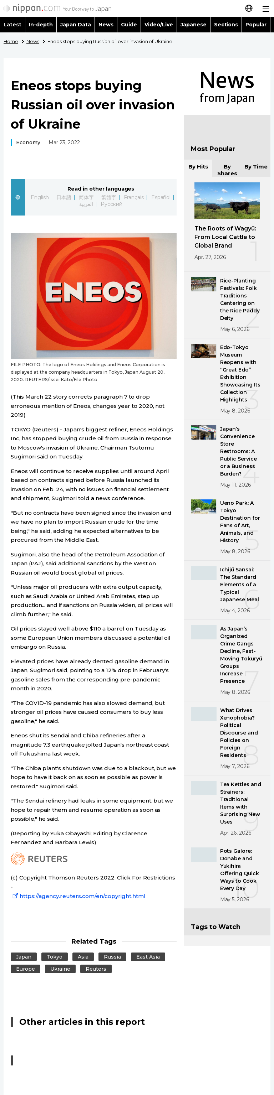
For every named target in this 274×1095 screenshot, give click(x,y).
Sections (226, 24)
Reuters (96, 969)
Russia (112, 957)
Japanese (194, 24)
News (105, 24)
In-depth (41, 24)
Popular (256, 24)
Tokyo (54, 957)
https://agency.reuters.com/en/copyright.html (78, 896)
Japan (23, 957)
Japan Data (75, 24)
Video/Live (158, 24)
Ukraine (60, 969)
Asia (83, 957)
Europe (25, 969)
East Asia (148, 957)
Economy (28, 142)
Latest (12, 24)
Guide (129, 24)
